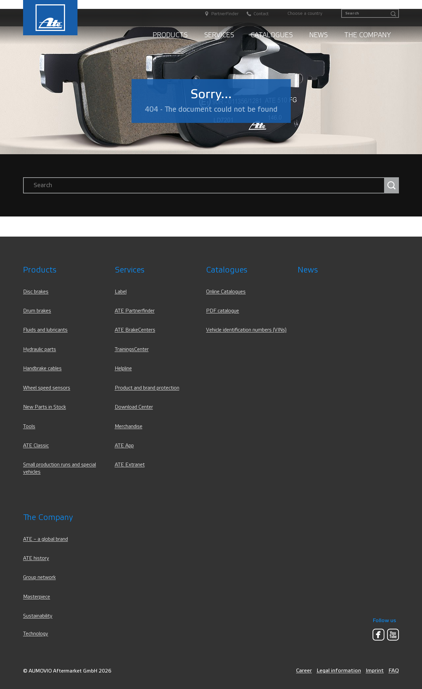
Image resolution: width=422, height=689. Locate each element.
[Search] (370, 13)
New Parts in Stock (44, 407)
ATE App (124, 445)
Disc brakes (35, 292)
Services (219, 35)
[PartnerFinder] (218, 14)
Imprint (375, 670)
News (318, 35)
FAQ (393, 670)
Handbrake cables (42, 368)
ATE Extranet (130, 465)
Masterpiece (36, 597)
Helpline (123, 368)
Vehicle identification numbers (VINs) (246, 330)
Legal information (338, 670)
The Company (367, 35)
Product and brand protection (147, 388)
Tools (29, 426)
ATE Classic (36, 445)
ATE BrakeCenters (135, 330)
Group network (39, 577)
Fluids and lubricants (45, 330)
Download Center (134, 407)
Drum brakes (37, 311)
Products (170, 35)
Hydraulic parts (39, 349)
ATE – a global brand (45, 539)
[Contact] (254, 14)
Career (304, 670)
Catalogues (272, 35)
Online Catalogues (226, 292)
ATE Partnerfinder (135, 311)
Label (121, 292)
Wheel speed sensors (46, 388)
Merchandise (128, 426)
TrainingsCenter (132, 349)
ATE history (36, 558)
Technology (35, 634)
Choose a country (304, 13)
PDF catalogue (222, 311)
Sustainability (37, 616)
